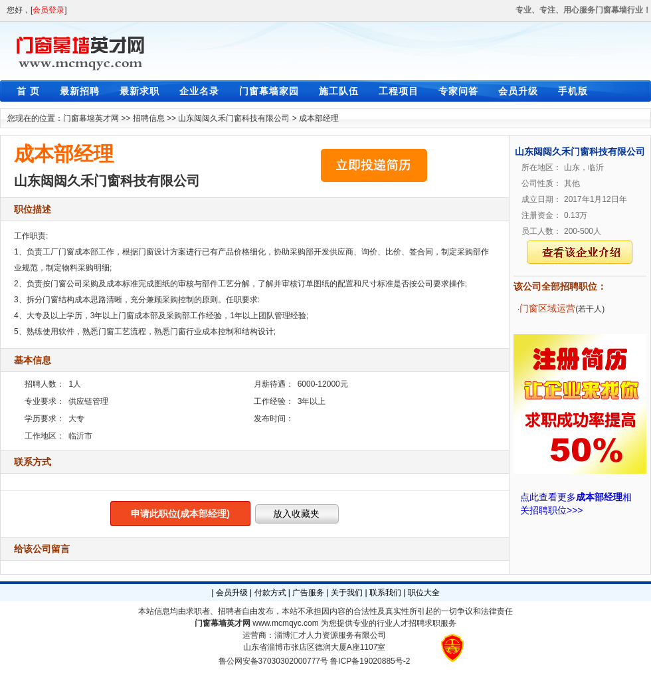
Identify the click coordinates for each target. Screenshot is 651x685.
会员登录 (48, 10)
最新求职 (139, 91)
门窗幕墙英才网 (91, 118)
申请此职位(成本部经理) (180, 513)
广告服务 (308, 592)
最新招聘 (80, 91)
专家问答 (458, 91)
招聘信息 (149, 118)
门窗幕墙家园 (269, 91)
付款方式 (270, 592)
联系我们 (385, 592)
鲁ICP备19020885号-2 (370, 661)
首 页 (28, 91)
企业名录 (199, 91)
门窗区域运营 (547, 308)
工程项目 (398, 91)
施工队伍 (339, 91)
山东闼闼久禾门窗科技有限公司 (234, 118)
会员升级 (518, 91)
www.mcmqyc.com (285, 623)
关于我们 (347, 592)
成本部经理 (319, 118)
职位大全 (424, 592)
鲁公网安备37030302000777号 (273, 661)
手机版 (573, 91)
